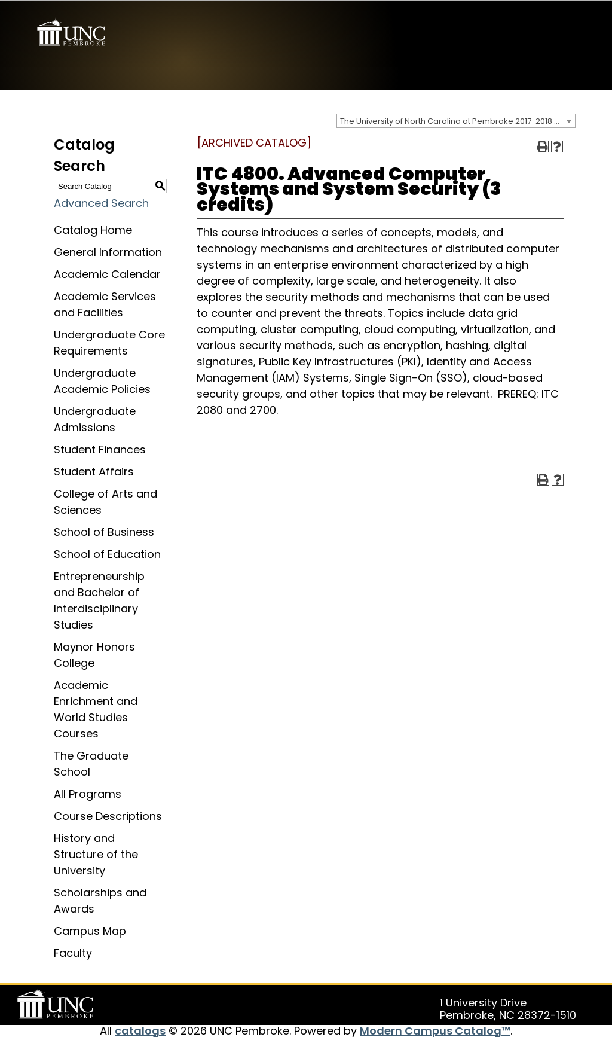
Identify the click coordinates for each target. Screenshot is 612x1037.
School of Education (107, 553)
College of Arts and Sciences (105, 501)
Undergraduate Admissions (95, 418)
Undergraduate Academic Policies (102, 380)
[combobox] (456, 120)
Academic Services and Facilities (105, 303)
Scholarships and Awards (100, 900)
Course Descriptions (108, 815)
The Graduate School (91, 763)
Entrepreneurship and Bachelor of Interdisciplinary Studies (99, 600)
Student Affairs (94, 470)
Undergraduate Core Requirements (109, 342)
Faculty (73, 952)
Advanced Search (101, 202)
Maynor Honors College (94, 654)
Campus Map (90, 930)
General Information (108, 251)
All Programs (87, 793)
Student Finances (100, 448)
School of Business (104, 531)
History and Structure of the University (96, 853)
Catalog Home (93, 229)
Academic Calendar (107, 273)
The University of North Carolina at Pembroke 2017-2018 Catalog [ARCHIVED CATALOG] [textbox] (457, 120)
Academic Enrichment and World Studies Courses (95, 708)
